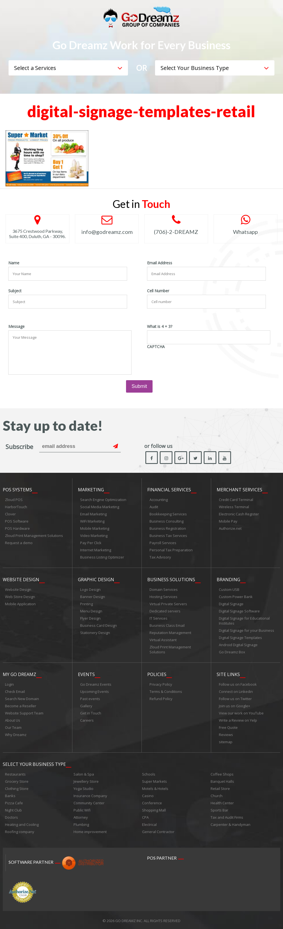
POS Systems (17, 490)
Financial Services (169, 490)
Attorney (81, 815)
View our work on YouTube (241, 712)
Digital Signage (231, 603)
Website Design (21, 579)
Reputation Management (170, 632)
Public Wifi (82, 808)
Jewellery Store (86, 779)
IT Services (158, 617)
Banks (10, 794)
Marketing (91, 490)
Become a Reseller (20, 705)
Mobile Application (20, 603)
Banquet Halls (222, 779)
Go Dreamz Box (232, 651)
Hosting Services (163, 596)
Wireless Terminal (234, 507)
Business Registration (168, 528)
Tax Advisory (160, 557)
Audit (154, 507)
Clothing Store (16, 787)
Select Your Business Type (34, 763)
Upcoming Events (94, 690)
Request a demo (19, 543)
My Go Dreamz (19, 673)
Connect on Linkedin (236, 690)
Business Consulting (167, 521)
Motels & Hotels (155, 787)
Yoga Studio (83, 787)
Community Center (89, 801)
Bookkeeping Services (168, 514)
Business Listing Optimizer (102, 557)
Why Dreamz (16, 733)
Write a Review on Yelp (238, 719)
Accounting (159, 499)
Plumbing (81, 823)
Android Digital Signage (238, 644)
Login (9, 683)
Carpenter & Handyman (230, 823)
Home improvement (90, 830)
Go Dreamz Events (95, 683)
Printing (86, 603)
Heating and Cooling (22, 823)
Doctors (11, 815)
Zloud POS (14, 499)
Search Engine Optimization (103, 499)
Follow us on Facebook (238, 683)
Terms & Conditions (166, 690)
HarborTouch (16, 507)
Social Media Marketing (99, 507)
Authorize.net (230, 528)
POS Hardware (17, 528)
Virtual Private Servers (168, 603)
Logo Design (90, 589)
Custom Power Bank (236, 596)
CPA (145, 815)
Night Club (13, 808)
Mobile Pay (228, 521)
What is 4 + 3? (159, 326)
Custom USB (229, 589)
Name (13, 262)
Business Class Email (167, 625)
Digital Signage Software (239, 610)
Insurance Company (90, 794)
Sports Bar (219, 808)
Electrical (149, 823)
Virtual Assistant (163, 639)
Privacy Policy (161, 683)
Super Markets (154, 779)
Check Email (15, 690)
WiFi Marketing (92, 521)
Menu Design (91, 610)
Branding (228, 579)
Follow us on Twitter (235, 697)
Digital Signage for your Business (246, 630)
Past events (90, 697)
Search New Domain (22, 697)
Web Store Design (20, 596)
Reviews (226, 733)
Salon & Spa (84, 772)
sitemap (225, 740)
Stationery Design (95, 632)
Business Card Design (98, 625)
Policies (156, 673)
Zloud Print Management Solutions (34, 535)
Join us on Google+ (234, 705)
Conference (152, 801)
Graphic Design (96, 579)
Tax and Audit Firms (227, 815)
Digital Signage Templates (240, 637)
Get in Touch (90, 712)
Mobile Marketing (94, 528)
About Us (12, 719)
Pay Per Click (90, 543)
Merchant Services (239, 490)
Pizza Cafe (14, 801)
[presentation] (189, 361)
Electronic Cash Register (239, 514)
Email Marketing (93, 514)
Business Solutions (171, 579)
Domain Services (164, 589)
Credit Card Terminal (236, 499)
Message (16, 326)
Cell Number (158, 290)
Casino (148, 794)
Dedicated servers (165, 610)
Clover (10, 514)
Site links (228, 673)
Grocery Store (16, 779)
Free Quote (228, 726)
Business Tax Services (168, 535)
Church (216, 794)
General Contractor (158, 830)
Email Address (159, 262)
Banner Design (92, 596)
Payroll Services (163, 543)
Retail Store (220, 787)
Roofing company (19, 830)
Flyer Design (90, 617)
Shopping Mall (154, 808)
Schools (148, 772)
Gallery (86, 705)
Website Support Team (24, 712)
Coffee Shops (222, 772)
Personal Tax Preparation (171, 550)
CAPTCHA (156, 346)
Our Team (13, 726)
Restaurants (15, 772)
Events (86, 673)
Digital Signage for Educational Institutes (244, 620)
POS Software (16, 521)
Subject (15, 290)
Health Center (222, 801)
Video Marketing (94, 535)
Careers (87, 719)
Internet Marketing (95, 550)
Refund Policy (161, 697)
